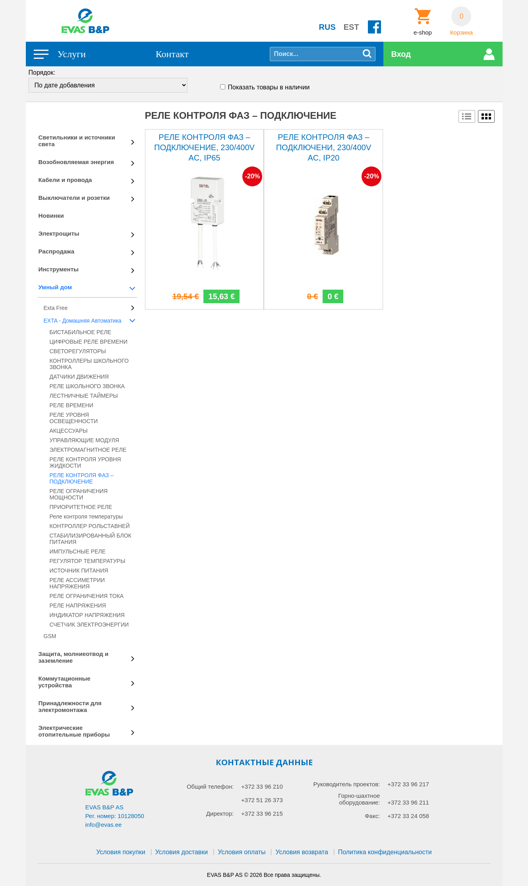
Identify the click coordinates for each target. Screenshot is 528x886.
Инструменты (59, 269)
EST (351, 27)
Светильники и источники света (77, 140)
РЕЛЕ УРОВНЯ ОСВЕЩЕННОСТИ (74, 418)
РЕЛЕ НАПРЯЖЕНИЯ (78, 605)
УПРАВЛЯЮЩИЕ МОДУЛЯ (84, 440)
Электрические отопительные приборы (74, 731)
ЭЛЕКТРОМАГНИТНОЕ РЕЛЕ (88, 450)
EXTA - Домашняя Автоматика (83, 320)
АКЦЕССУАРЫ (69, 431)
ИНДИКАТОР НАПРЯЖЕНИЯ (87, 615)
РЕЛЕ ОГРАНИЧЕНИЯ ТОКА (87, 596)
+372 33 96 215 (262, 813)
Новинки (51, 215)
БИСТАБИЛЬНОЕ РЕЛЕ (80, 332)
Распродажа (57, 251)
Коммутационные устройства (65, 682)
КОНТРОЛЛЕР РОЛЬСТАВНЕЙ (90, 526)
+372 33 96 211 (408, 802)
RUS (327, 27)
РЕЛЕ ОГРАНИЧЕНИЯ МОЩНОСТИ (79, 494)
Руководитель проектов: (346, 784)
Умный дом (55, 287)
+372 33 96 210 (262, 786)
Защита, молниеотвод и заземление (74, 657)
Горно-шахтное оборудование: (359, 799)
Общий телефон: (210, 786)
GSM (50, 636)
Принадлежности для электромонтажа (70, 706)
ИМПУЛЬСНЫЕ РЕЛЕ (78, 551)
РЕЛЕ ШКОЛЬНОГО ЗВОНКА (87, 386)
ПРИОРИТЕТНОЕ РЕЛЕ (81, 507)
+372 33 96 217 (408, 784)
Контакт (172, 54)
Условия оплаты (241, 852)
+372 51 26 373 (262, 800)
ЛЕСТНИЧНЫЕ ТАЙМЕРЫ (84, 396)
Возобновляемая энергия (76, 162)
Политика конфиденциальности (385, 852)
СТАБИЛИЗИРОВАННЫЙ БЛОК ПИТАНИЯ (91, 538)
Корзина (461, 32)
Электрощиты (59, 233)
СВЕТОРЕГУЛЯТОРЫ (78, 351)
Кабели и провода (65, 179)
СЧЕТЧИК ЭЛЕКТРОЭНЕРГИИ (89, 624)
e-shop (423, 32)
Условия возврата (301, 852)
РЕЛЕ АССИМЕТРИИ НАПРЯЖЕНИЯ (77, 583)
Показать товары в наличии (269, 87)
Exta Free (56, 308)
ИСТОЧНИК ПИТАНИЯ (79, 570)
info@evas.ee (103, 824)
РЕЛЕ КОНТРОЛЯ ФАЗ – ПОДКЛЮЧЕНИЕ (82, 478)
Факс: (372, 815)
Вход (401, 54)
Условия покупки (120, 852)
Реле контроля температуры (86, 516)
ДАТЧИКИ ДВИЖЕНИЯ (79, 376)
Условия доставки (181, 852)
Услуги (72, 54)
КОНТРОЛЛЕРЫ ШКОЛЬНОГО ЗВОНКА (89, 364)
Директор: (220, 813)
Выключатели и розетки (74, 197)
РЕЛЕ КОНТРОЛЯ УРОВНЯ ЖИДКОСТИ (85, 462)
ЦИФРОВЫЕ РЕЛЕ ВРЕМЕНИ (89, 342)
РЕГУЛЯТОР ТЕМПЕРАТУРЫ (88, 561)
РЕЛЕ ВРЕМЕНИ (71, 405)
